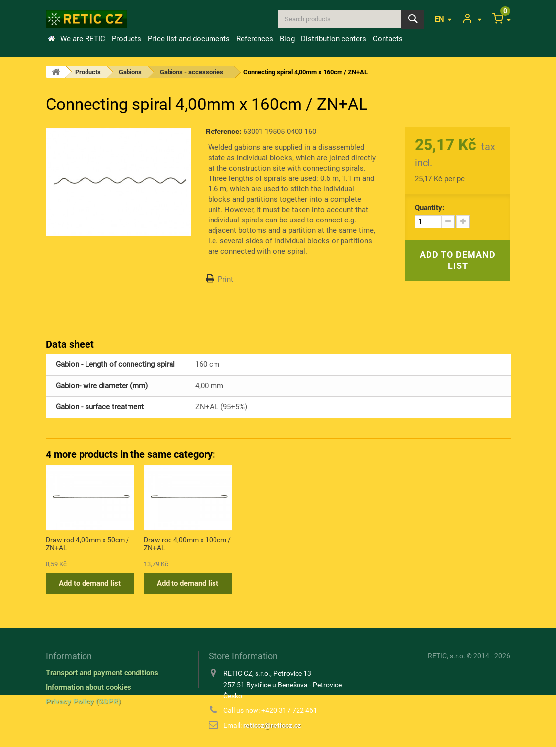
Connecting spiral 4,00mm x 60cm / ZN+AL (88, 544)
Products (126, 38)
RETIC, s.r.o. (446, 655)
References (254, 38)
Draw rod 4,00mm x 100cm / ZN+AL (383, 544)
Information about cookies (88, 687)
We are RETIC (82, 38)
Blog (287, 38)
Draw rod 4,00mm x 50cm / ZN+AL (283, 544)
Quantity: (429, 208)
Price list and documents (189, 38)
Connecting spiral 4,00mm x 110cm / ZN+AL (186, 544)
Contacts (388, 38)
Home (51, 38)
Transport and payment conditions (102, 672)
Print (225, 279)
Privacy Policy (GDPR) (83, 701)
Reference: (223, 131)
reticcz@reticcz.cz (272, 725)
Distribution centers (333, 38)
